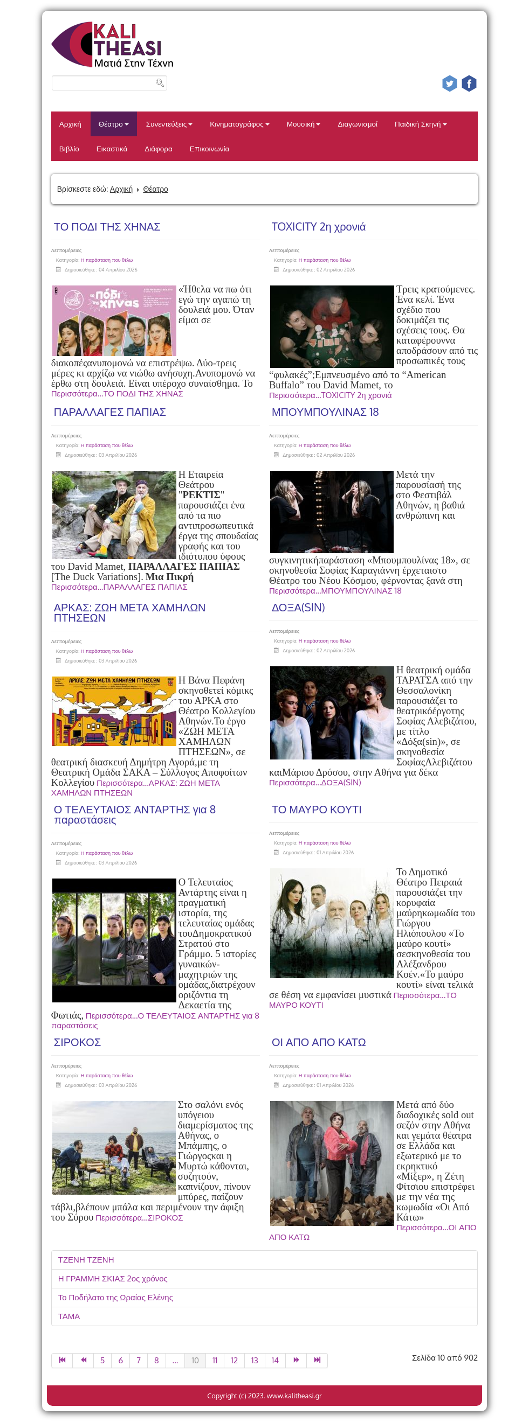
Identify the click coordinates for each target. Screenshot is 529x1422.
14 (275, 1360)
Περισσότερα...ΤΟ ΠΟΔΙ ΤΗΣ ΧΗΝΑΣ (117, 393)
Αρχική (70, 123)
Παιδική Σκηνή (421, 123)
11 (214, 1360)
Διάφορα (159, 148)
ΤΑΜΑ (69, 1316)
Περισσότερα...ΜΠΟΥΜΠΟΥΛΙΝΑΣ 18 (335, 590)
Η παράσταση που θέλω (107, 260)
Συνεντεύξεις (169, 123)
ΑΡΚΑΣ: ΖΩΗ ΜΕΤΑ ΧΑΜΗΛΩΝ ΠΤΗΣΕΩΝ (130, 612)
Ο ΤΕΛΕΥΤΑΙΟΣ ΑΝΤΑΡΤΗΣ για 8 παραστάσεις (135, 814)
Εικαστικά (112, 148)
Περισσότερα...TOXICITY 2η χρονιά (330, 395)
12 (234, 1360)
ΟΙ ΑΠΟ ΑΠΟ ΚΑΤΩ (319, 1042)
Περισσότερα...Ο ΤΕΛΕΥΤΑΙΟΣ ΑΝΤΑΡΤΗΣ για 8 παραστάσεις (155, 1020)
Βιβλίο (69, 148)
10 (195, 1360)
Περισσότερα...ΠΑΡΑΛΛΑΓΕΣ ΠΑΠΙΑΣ (119, 587)
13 (254, 1360)
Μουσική (304, 123)
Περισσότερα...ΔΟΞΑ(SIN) (315, 782)
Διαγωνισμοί (357, 123)
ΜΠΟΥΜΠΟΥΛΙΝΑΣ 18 (325, 412)
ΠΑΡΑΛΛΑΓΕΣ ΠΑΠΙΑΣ (110, 412)
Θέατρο (114, 123)
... (175, 1360)
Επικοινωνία (210, 148)
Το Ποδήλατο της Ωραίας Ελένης (115, 1297)
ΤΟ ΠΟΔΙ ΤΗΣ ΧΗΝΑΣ (107, 226)
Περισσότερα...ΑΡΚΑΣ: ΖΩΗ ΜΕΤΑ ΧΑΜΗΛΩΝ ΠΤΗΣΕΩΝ (135, 788)
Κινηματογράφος (240, 123)
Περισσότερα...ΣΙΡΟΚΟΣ (139, 1217)
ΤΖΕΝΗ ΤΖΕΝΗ (86, 1259)
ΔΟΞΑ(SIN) (298, 607)
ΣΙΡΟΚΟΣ (77, 1042)
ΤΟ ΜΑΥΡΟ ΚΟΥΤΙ (317, 809)
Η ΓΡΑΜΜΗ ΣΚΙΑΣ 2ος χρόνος (113, 1278)
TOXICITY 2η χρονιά (319, 226)
